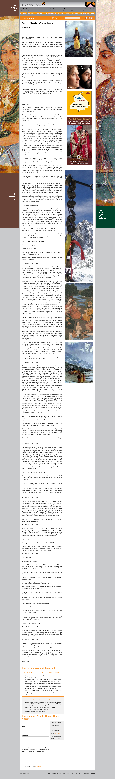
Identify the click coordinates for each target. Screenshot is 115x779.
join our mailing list (78, 773)
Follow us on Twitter (89, 18)
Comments (25, 735)
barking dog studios (89, 773)
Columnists (38, 766)
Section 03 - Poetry (31, 9)
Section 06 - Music (46, 9)
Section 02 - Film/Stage (26, 9)
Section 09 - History (57, 9)
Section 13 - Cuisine (75, 9)
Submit (24, 762)
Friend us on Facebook (86, 18)
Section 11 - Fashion (66, 9)
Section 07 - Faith (49, 9)
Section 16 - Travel (92, 9)
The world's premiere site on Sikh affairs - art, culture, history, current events (33, 4)
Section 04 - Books (35, 9)
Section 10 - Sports (62, 9)
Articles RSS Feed (91, 18)
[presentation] (35, 755)
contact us (62, 773)
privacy (67, 773)
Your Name (25, 722)
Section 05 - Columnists (40, 9)
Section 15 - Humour (87, 9)
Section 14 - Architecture (81, 9)
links (71, 773)
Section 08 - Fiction (53, 9)
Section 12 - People (71, 9)
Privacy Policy (58, 733)
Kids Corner (55, 18)
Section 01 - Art (21, 9)
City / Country (25, 731)
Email (23, 726)
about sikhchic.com (53, 773)
